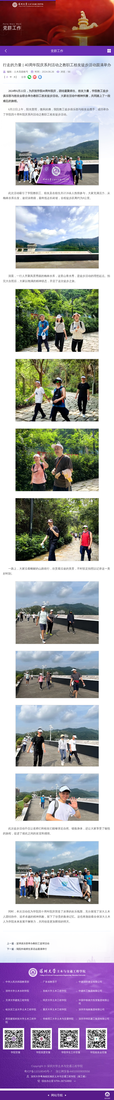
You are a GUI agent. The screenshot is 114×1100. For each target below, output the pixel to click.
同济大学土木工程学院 (54, 1002)
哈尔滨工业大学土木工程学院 (21, 1011)
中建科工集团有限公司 (90, 993)
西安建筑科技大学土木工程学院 (21, 1022)
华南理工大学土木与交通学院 (58, 1020)
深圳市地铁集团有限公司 (92, 1011)
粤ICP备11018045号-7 (38, 1073)
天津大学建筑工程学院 (17, 1002)
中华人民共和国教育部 (17, 983)
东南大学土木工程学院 (54, 993)
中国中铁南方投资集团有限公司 (94, 1004)
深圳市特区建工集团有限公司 (94, 1020)
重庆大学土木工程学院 (54, 1011)
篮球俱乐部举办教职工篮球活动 (31, 944)
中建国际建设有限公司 (90, 983)
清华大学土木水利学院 (17, 993)
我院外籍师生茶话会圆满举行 (30, 950)
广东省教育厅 (50, 983)
